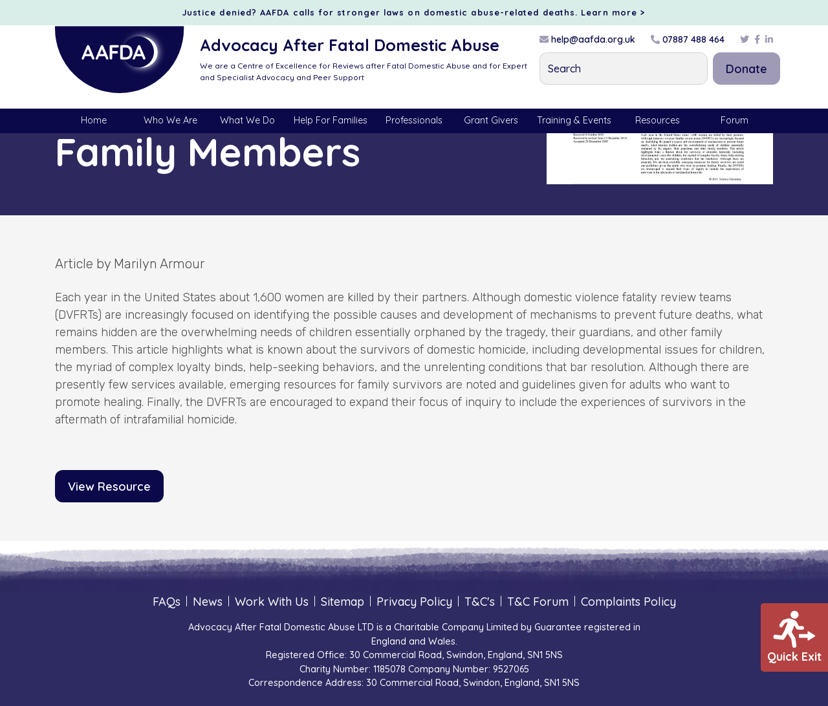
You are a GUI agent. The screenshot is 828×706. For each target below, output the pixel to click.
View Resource (109, 486)
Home (94, 120)
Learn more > (613, 12)
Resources (657, 120)
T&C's (479, 601)
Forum (734, 120)
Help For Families (330, 120)
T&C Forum (538, 601)
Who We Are (170, 120)
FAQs (166, 601)
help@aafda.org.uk (587, 39)
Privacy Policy (414, 601)
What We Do (247, 120)
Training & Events (574, 120)
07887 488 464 (687, 39)
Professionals (414, 120)
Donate (746, 68)
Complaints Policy (628, 601)
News (208, 601)
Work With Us (272, 601)
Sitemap (342, 601)
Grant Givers (491, 120)
